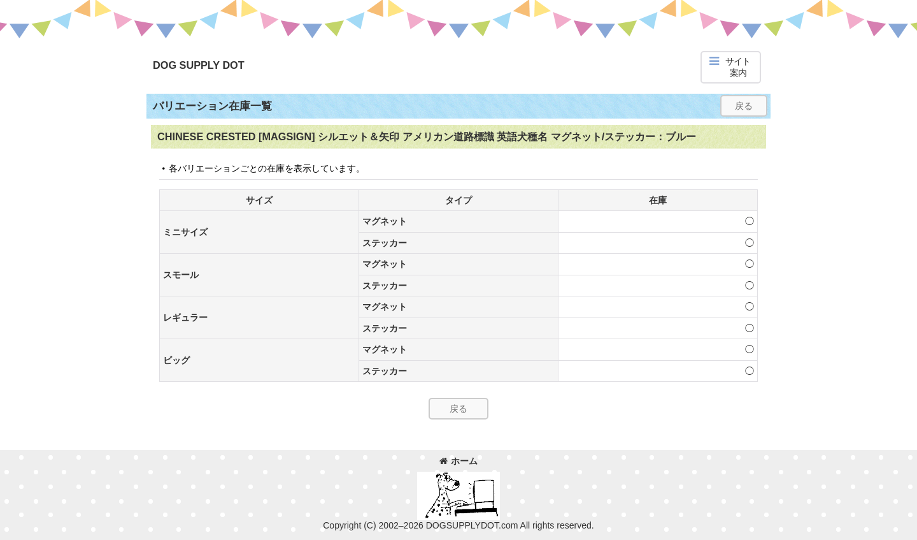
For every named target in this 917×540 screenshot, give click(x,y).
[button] (730, 67)
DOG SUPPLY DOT (199, 65)
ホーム (458, 461)
